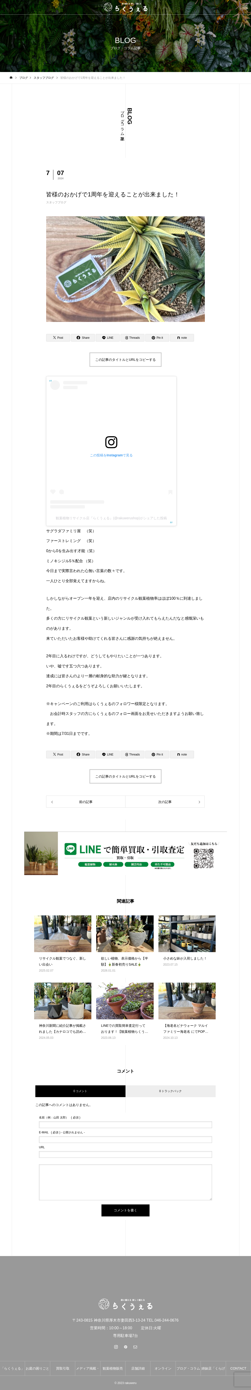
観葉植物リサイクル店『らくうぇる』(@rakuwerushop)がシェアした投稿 (111, 518)
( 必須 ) (59, 1117)
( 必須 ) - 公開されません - (62, 1132)
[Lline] (108, 338)
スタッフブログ (56, 202)
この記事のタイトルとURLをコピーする (125, 360)
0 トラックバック (170, 1091)
